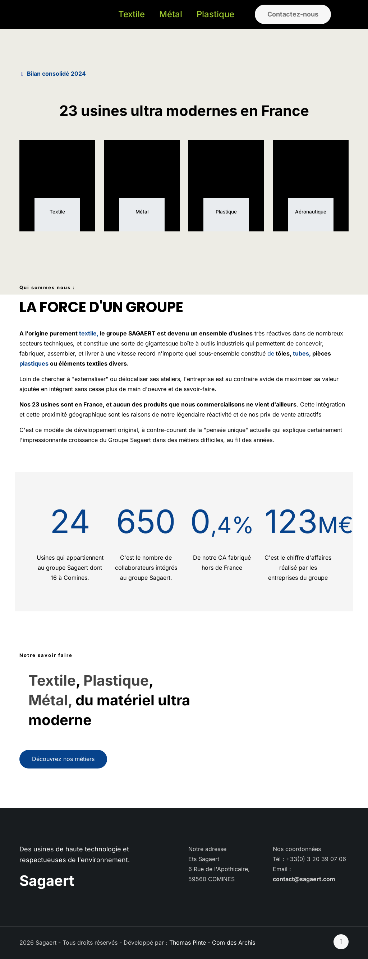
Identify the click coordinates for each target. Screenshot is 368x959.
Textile (52, 680)
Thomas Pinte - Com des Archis (212, 942)
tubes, (301, 353)
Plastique (116, 680)
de (270, 353)
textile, (88, 333)
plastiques (34, 363)
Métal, (50, 700)
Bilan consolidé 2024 (56, 73)
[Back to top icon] (341, 941)
